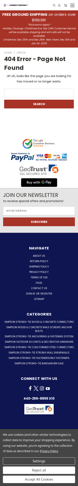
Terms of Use (39, 277)
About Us (39, 256)
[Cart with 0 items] (65, 5)
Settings (39, 461)
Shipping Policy (39, 266)
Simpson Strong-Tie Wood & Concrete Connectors (39, 322)
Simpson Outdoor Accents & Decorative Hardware (39, 342)
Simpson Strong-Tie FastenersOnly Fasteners (39, 358)
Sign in (31, 293)
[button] (39, 419)
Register (46, 293)
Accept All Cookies (39, 479)
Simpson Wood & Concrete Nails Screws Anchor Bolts (39, 329)
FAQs (39, 283)
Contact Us (39, 288)
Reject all (39, 470)
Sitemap (39, 299)
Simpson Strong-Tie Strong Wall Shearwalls (39, 352)
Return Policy (39, 261)
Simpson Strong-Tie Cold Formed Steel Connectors (39, 347)
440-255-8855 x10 (39, 398)
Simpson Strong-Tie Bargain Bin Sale (39, 363)
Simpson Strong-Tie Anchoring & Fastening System (39, 336)
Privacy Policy (39, 272)
